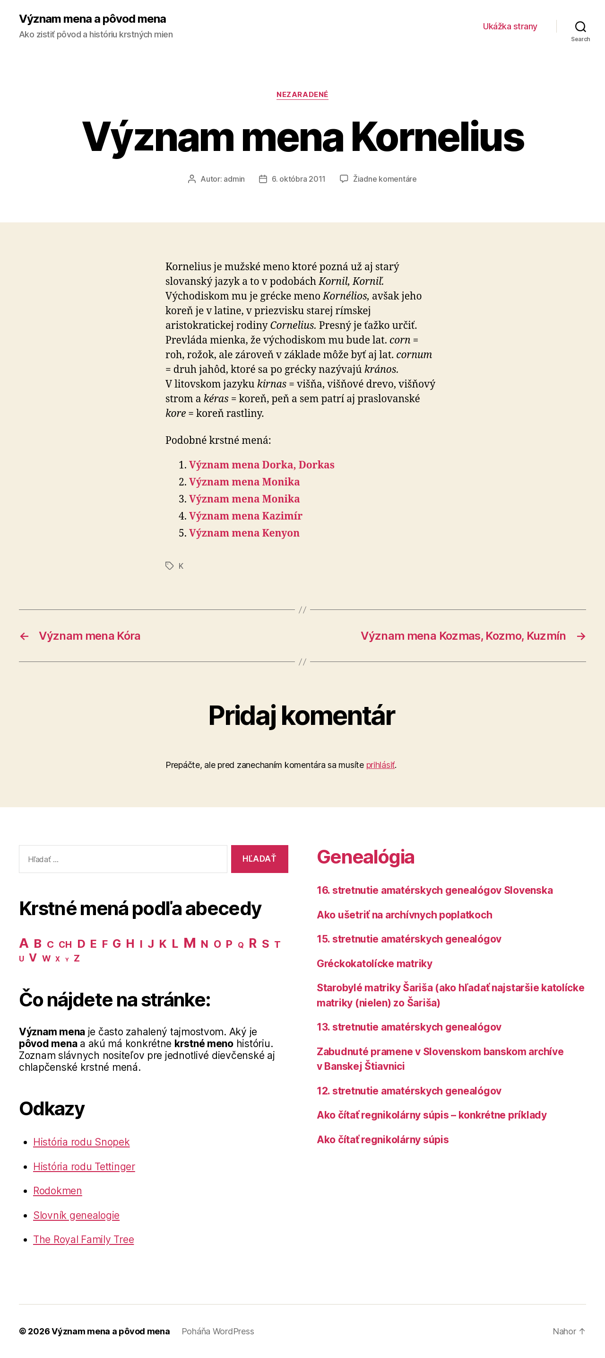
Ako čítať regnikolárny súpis (383, 1140)
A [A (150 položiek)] (24, 943)
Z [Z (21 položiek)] (77, 958)
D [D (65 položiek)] (81, 944)
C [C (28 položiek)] (50, 944)
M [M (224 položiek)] (189, 943)
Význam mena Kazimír (245, 516)
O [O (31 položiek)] (217, 944)
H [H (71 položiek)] (130, 943)
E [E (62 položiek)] (93, 944)
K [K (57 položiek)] (163, 944)
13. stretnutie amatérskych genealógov (409, 1027)
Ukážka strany (510, 26)
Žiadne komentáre (385, 179)
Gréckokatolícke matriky (374, 964)
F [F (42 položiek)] (105, 944)
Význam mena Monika (244, 482)
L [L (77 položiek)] (175, 943)
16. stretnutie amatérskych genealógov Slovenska (435, 890)
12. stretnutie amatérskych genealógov (409, 1091)
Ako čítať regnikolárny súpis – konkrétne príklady (432, 1115)
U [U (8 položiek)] (21, 958)
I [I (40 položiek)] (141, 944)
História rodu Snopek (81, 1142)
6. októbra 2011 (299, 179)
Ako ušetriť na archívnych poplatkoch (404, 915)
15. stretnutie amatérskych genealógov (409, 939)
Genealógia (365, 856)
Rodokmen (57, 1191)
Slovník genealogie (76, 1215)
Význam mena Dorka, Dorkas (262, 465)
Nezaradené (302, 94)
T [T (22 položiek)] (277, 944)
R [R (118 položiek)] (253, 943)
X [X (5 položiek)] (57, 959)
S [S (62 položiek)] (265, 944)
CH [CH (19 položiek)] (65, 944)
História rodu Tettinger (84, 1167)
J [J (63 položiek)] (150, 944)
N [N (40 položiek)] (204, 944)
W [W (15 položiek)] (46, 958)
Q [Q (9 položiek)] (241, 945)
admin (234, 179)
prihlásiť (380, 765)
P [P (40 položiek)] (229, 944)
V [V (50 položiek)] (33, 957)
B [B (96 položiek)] (38, 943)
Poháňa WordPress (218, 1331)
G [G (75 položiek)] (116, 943)
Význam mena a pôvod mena (92, 19)
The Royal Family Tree (83, 1239)
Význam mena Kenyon (244, 533)
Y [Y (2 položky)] (67, 960)
